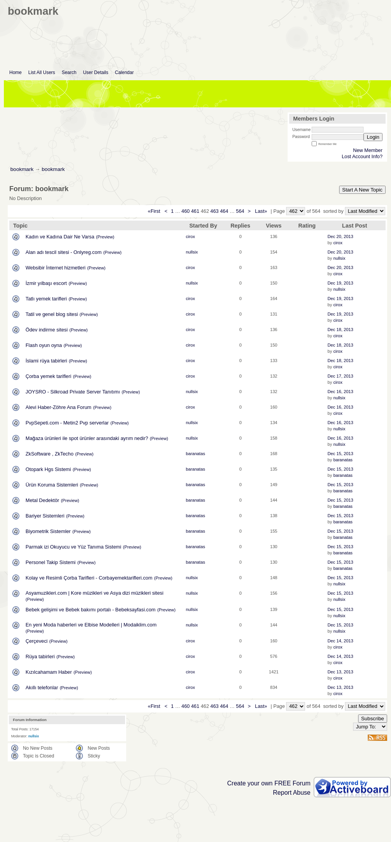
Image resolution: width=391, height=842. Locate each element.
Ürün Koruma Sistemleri (52, 485)
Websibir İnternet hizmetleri (56, 268)
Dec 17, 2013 (340, 376)
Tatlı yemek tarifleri (46, 299)
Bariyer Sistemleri (45, 516)
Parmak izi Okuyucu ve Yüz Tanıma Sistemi (73, 547)
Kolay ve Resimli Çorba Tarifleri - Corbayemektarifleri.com (89, 578)
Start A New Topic (362, 190)
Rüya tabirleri (40, 656)
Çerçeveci (37, 641)
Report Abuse (291, 792)
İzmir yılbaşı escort (46, 283)
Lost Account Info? (362, 156)
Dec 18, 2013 (340, 329)
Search (69, 72)
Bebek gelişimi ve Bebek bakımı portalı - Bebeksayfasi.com (91, 610)
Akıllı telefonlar (42, 687)
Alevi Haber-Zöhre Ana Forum (58, 407)
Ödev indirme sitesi (47, 330)
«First (155, 211)
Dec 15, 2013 (340, 453)
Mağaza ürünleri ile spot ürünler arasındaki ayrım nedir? (87, 438)
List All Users (41, 72)
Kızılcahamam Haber (49, 672)
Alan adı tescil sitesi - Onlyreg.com (63, 252)
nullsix (192, 252)
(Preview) (105, 237)
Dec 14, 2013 (340, 640)
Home (15, 72)
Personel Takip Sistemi (50, 562)
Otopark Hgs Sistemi (48, 469)
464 (224, 211)
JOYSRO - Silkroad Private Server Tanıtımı (73, 392)
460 (186, 211)
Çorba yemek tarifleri (48, 376)
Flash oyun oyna (44, 345)
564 (240, 211)
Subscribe (372, 718)
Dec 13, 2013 (340, 671)
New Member (367, 150)
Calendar (124, 72)
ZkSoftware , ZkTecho (50, 454)
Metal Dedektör (42, 500)
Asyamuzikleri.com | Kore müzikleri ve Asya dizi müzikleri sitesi (94, 593)
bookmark (22, 169)
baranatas (195, 453)
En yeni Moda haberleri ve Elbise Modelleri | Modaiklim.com (91, 625)
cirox (190, 236)
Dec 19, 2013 (340, 283)
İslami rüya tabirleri (46, 361)
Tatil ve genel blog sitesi (52, 314)
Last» (262, 211)
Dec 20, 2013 (340, 236)
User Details (95, 72)
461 (195, 211)
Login (373, 137)
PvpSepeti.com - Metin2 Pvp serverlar (67, 423)
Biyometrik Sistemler (48, 531)
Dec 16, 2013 (340, 391)
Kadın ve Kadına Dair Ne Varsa (60, 237)
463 (214, 211)
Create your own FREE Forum (268, 783)
